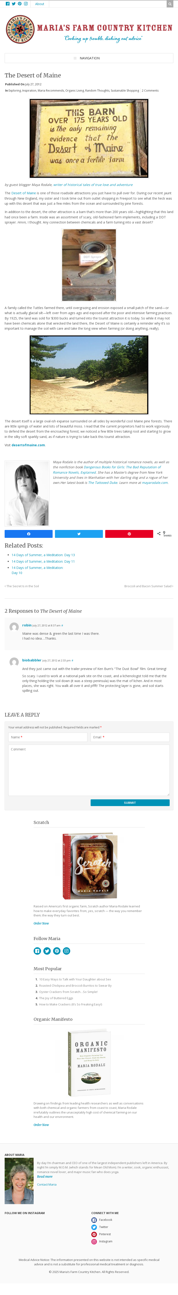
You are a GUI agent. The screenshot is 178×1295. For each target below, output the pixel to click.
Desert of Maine (23, 193)
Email (99, 737)
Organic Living (74, 90)
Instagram (66, 951)
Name (16, 737)
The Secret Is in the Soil (22, 586)
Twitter (47, 951)
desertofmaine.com (28, 445)
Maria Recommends (51, 90)
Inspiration (29, 90)
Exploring (15, 90)
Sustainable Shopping (125, 90)
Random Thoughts (97, 90)
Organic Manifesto (53, 1019)
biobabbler (31, 660)
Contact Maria (47, 1184)
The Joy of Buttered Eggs (56, 998)
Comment (18, 749)
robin (27, 625)
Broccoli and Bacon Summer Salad (148, 586)
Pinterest (56, 951)
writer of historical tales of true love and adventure (93, 184)
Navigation (90, 58)
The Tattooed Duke (102, 482)
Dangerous (93, 467)
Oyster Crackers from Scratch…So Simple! (68, 992)
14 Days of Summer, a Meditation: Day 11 (43, 561)
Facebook (37, 951)
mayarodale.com (155, 482)
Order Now (41, 923)
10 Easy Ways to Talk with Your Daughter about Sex (75, 979)
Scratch (41, 822)
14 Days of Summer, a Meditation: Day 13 (43, 555)
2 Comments (150, 90)
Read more (45, 1176)
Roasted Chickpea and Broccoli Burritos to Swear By (75, 985)
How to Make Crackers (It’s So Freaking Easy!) (70, 1004)
